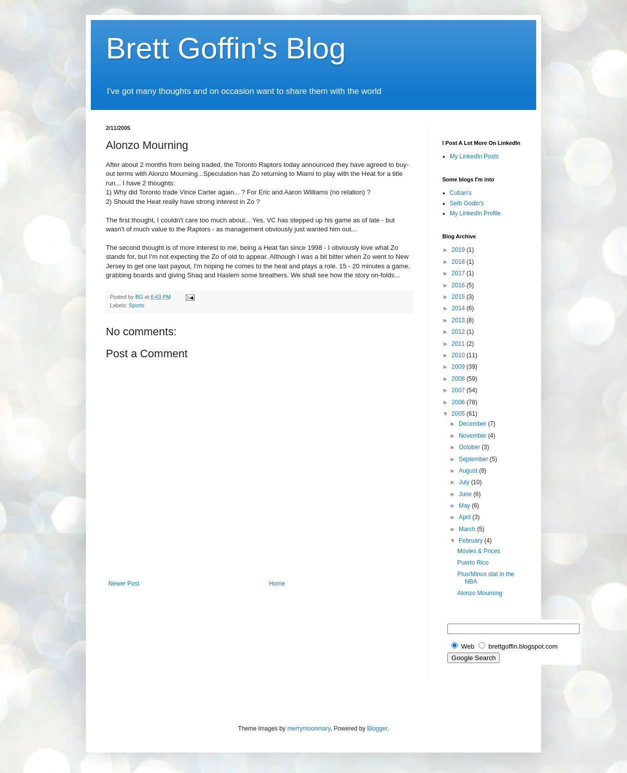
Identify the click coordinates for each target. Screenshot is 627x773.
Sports (136, 305)
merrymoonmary (308, 728)
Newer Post (123, 583)
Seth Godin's (467, 203)
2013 (459, 320)
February (471, 540)
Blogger (377, 728)
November (473, 435)
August (469, 470)
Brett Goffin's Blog (226, 48)
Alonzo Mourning (479, 593)
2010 (459, 355)
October (470, 447)
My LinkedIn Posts (474, 156)
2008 (459, 378)
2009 (459, 366)
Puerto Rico (473, 562)
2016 (459, 285)
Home (277, 583)
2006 (459, 402)
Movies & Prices (478, 551)
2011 (459, 343)
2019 (459, 249)
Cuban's (461, 192)
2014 (459, 308)
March (468, 529)
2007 (459, 390)
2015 (459, 296)
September (474, 459)
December (473, 423)
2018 (459, 261)
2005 (459, 413)
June (466, 494)
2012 (459, 331)
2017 (459, 273)
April (465, 517)
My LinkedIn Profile (475, 213)
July (465, 482)
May (465, 505)
